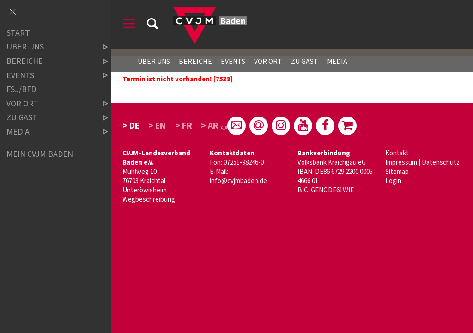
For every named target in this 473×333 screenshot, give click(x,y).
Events (233, 61)
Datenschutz (441, 162)
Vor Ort (268, 61)
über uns (49, 47)
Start (18, 33)
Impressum (401, 162)
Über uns (154, 61)
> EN (157, 125)
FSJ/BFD (21, 89)
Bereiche (195, 61)
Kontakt (397, 153)
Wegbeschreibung (148, 199)
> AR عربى (221, 125)
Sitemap (397, 172)
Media (337, 61)
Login (393, 181)
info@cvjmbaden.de (238, 181)
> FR (183, 125)
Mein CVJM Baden (39, 154)
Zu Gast (304, 61)
